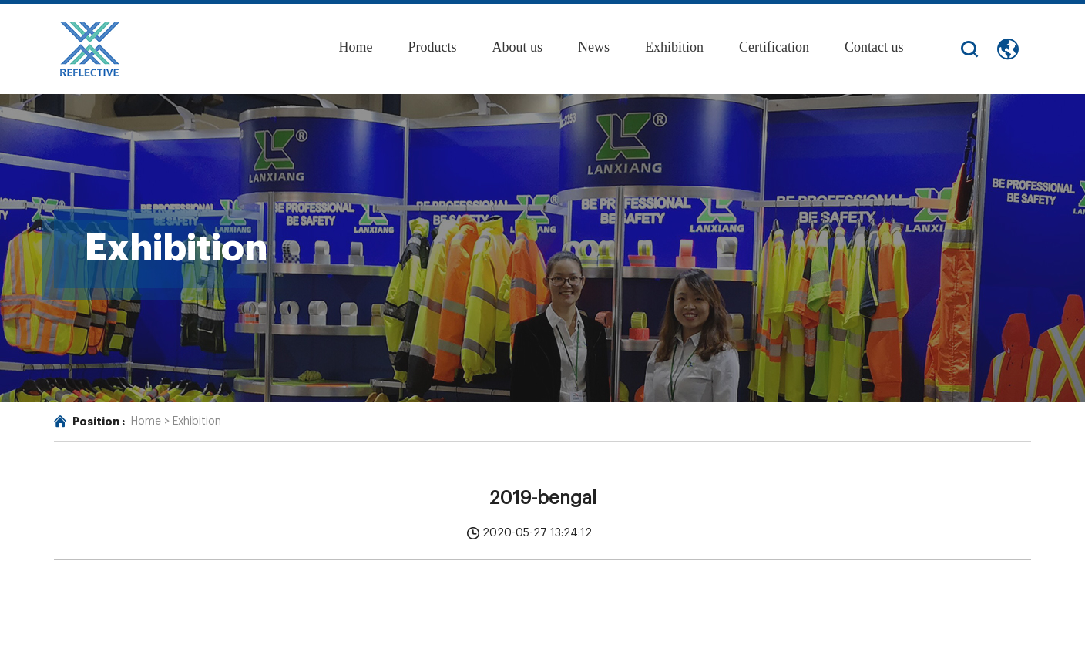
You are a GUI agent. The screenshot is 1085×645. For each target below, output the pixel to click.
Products (432, 47)
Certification (774, 47)
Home (355, 47)
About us (517, 47)
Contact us (874, 47)
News (594, 47)
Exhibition (674, 47)
